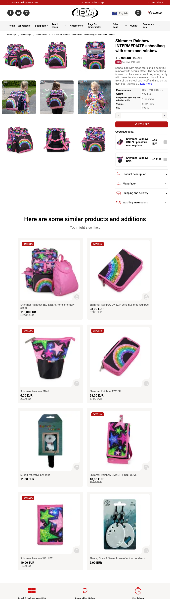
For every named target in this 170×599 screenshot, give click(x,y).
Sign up (156, 529)
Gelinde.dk (158, 587)
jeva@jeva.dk (21, 520)
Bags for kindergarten (94, 25)
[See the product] (120, 142)
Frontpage (11, 35)
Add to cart (141, 124)
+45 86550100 (20, 516)
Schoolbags (24, 25)
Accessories (76, 25)
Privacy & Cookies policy (74, 511)
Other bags (116, 25)
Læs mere (146, 83)
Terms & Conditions (72, 507)
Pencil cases (55, 25)
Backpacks (40, 25)
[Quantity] (142, 115)
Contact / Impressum (72, 502)
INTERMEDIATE (43, 35)
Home (12, 25)
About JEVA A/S (70, 498)
